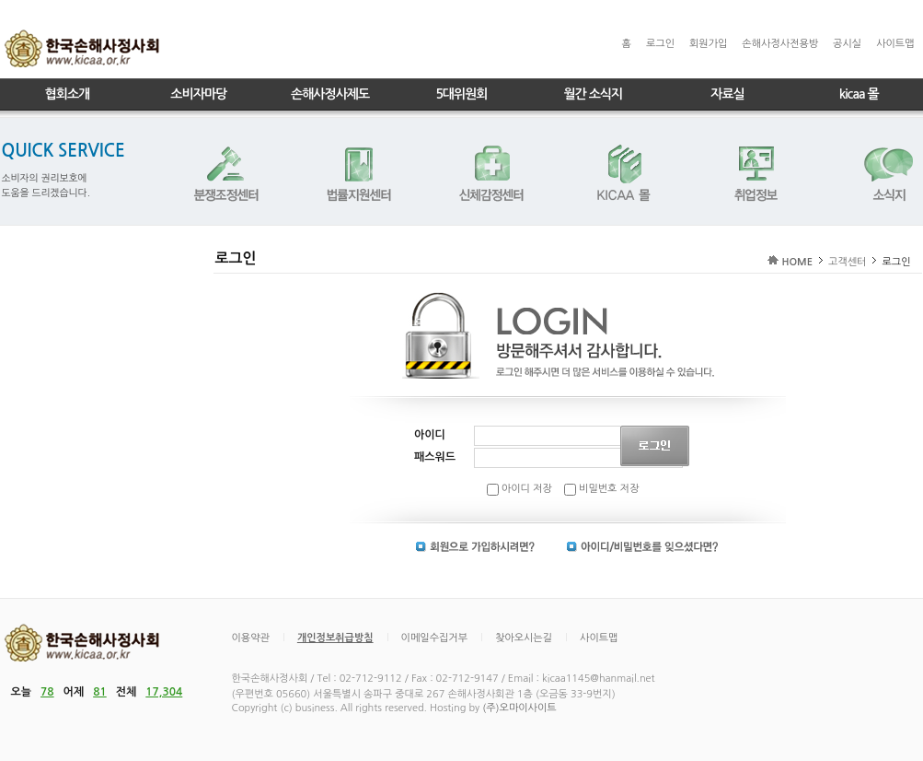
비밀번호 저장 (601, 489)
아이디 (429, 434)
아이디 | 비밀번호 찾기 (642, 547)
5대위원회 (461, 94)
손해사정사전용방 (780, 44)
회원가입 (708, 44)
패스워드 (435, 456)
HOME (797, 262)
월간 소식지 (592, 94)
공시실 (847, 44)
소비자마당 (198, 94)
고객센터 (847, 262)
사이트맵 (895, 44)
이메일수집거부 (434, 638)
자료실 (727, 94)
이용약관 (251, 638)
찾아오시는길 (523, 638)
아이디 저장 (519, 489)
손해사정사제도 (330, 94)
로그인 (660, 44)
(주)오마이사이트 (519, 708)
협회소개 (67, 94)
